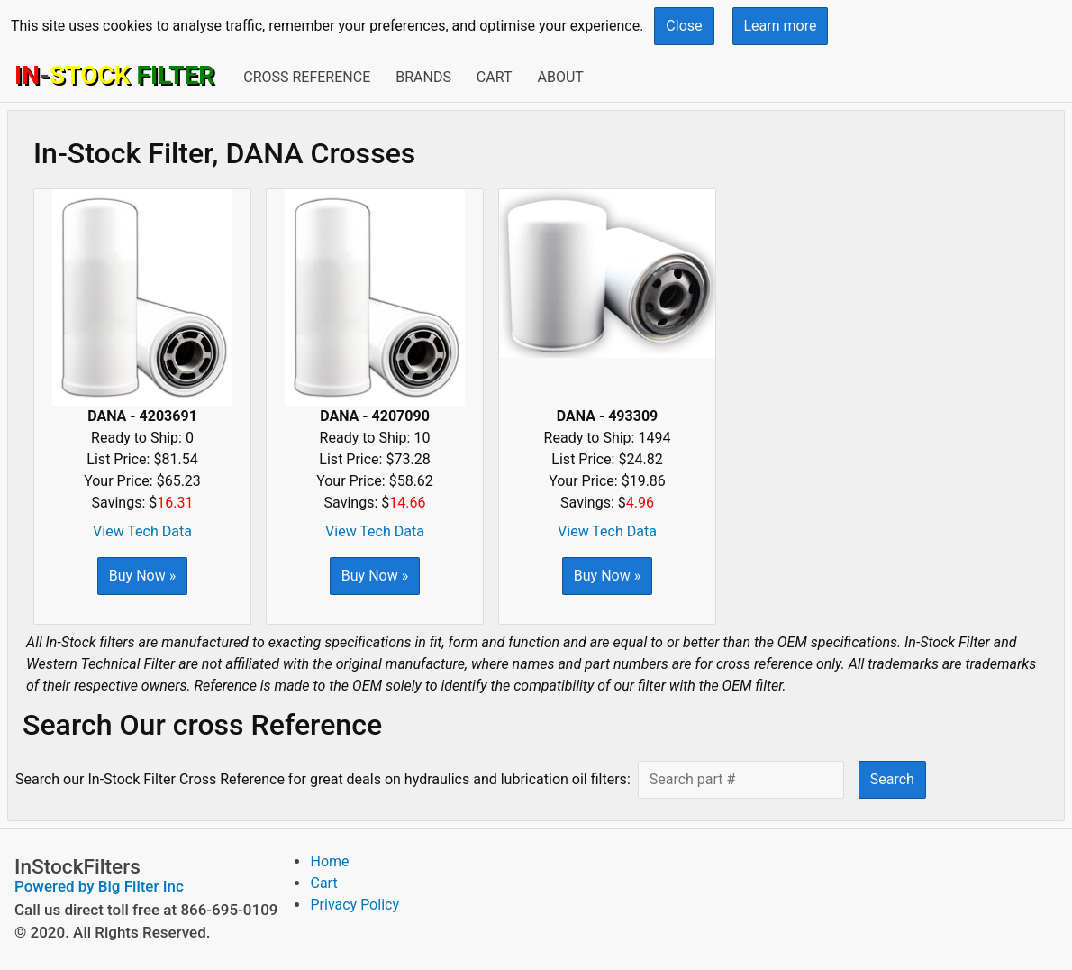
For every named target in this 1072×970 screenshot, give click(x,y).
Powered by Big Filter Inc (99, 886)
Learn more (780, 25)
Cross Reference (306, 77)
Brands (423, 77)
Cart (495, 77)
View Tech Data (142, 531)
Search (892, 779)
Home (329, 861)
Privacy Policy (354, 904)
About (560, 77)
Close (684, 25)
